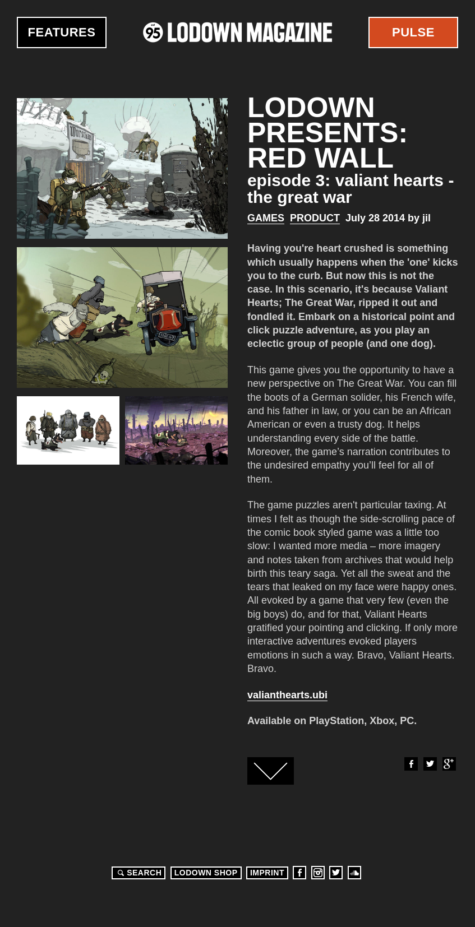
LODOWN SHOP (206, 872)
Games (265, 218)
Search (138, 872)
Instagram (318, 872)
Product (315, 218)
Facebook (410, 764)
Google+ (448, 764)
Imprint (267, 872)
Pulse (413, 32)
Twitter (429, 764)
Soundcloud (354, 872)
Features (62, 32)
